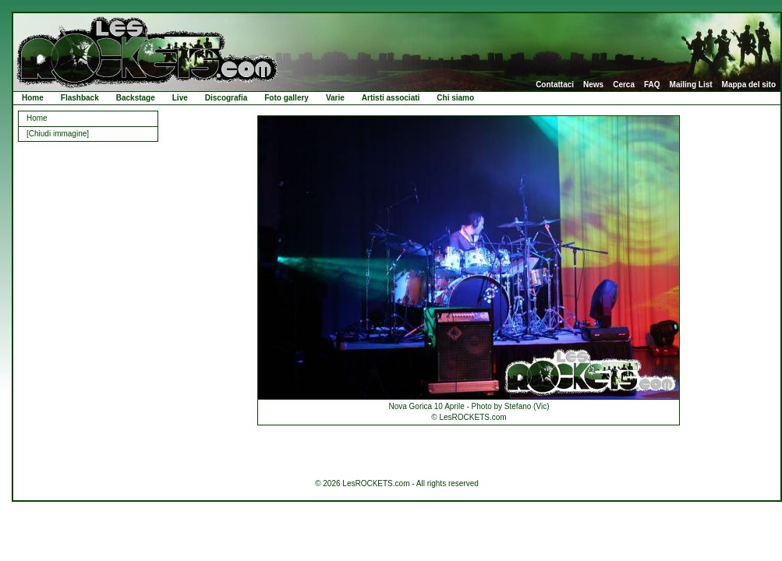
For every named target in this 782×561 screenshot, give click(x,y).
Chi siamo (455, 98)
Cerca (624, 85)
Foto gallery (286, 98)
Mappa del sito (749, 85)
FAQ (652, 85)
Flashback (80, 98)
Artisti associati (390, 98)
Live (180, 98)
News (593, 85)
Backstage (135, 98)
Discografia (226, 98)
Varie (335, 98)
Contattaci (555, 85)
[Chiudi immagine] (58, 133)
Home (33, 98)
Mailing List (691, 85)
